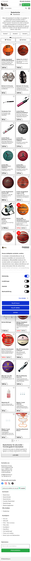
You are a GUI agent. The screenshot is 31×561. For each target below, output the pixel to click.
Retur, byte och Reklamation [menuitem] (11, 535)
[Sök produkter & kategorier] (15, 8)
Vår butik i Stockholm (25, 1)
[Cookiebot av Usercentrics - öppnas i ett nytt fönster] (22, 247)
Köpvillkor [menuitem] (6, 529)
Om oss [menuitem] (5, 519)
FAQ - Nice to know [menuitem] (8, 523)
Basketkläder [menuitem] (7, 497)
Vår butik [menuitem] (5, 521)
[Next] (28, 34)
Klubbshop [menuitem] (6, 511)
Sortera (23, 40)
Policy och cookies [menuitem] (8, 533)
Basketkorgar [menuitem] (7, 503)
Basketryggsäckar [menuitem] (8, 505)
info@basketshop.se (6, 474)
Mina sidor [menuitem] (6, 525)
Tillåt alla (15, 303)
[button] (2, 8)
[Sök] (26, 8)
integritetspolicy (5, 554)
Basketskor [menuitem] (6, 495)
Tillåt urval (15, 307)
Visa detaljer (22, 298)
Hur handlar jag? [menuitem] (7, 531)
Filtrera (8, 40)
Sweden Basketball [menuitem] (9, 501)
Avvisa (15, 312)
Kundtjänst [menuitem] (6, 527)
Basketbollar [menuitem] (7, 499)
